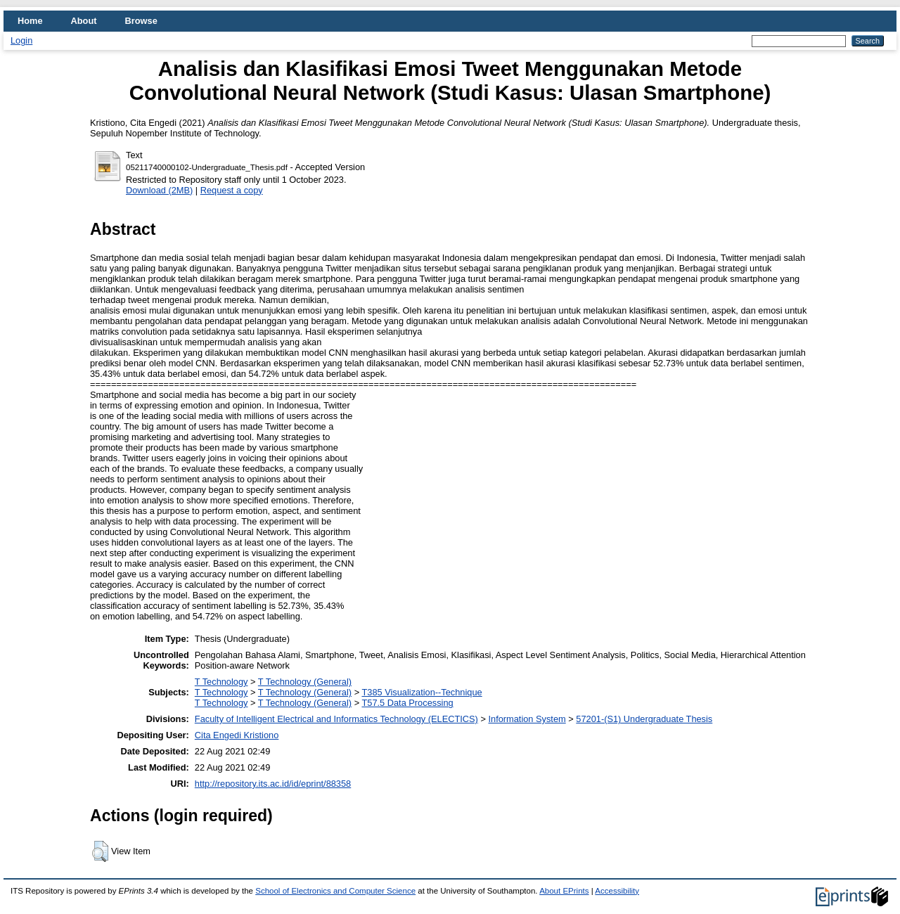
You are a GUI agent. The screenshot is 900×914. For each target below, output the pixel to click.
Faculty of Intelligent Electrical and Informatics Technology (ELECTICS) (336, 719)
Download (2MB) (159, 190)
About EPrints (564, 891)
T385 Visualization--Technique (421, 692)
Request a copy (231, 190)
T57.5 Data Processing (407, 702)
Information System (526, 719)
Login (21, 40)
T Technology (221, 681)
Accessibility (617, 891)
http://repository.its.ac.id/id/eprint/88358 (273, 783)
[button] (100, 851)
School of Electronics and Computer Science (335, 891)
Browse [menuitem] (141, 20)
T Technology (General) (305, 681)
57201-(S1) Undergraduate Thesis (644, 719)
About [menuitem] (84, 20)
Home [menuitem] (30, 20)
